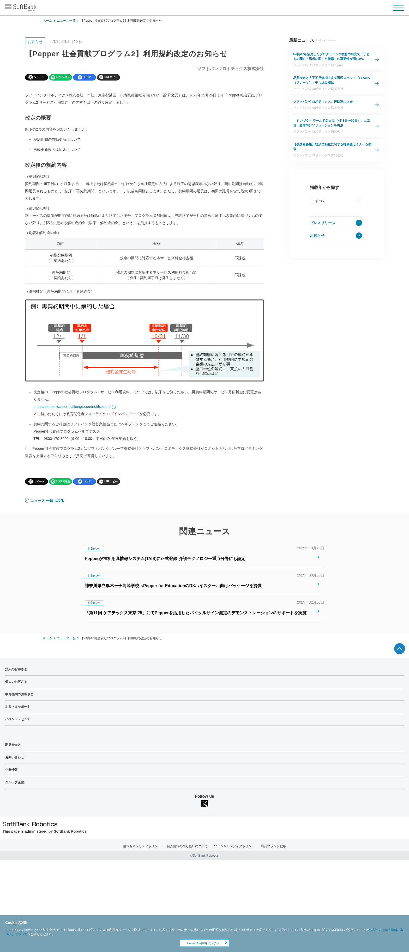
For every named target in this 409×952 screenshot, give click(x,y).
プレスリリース (322, 223)
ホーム (47, 20)
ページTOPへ (399, 648)
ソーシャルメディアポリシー (234, 846)
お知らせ (317, 236)
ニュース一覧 (66, 20)
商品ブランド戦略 (273, 846)
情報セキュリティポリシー (142, 846)
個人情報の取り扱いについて (187, 846)
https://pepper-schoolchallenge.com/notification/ (72, 406)
